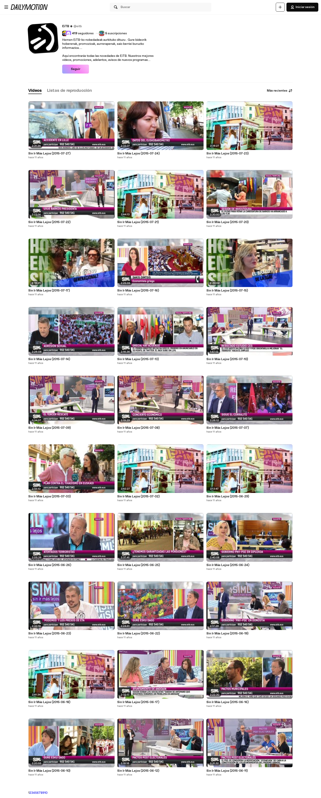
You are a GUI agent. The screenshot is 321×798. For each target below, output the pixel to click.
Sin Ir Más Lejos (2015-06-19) (227, 633)
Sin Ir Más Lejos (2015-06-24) (227, 565)
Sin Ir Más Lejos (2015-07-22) (49, 222)
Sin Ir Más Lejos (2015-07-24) (138, 153)
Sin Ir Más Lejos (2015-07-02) (138, 496)
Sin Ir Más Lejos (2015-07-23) (227, 153)
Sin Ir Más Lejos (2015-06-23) (49, 633)
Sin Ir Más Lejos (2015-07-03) (49, 496)
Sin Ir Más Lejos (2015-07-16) (138, 290)
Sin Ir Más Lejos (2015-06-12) (138, 771)
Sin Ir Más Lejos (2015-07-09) (49, 428)
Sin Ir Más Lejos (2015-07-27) (49, 153)
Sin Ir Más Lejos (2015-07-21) (138, 222)
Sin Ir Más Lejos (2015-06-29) (227, 496)
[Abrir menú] (6, 7)
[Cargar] (280, 7)
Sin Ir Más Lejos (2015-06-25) (138, 565)
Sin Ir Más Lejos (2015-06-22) (138, 633)
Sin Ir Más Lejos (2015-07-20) (227, 222)
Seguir (75, 69)
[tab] (35, 91)
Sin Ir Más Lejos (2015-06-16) (227, 702)
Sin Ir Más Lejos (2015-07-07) (227, 428)
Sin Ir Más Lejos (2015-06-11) (227, 771)
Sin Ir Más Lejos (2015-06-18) (49, 702)
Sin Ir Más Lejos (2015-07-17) (49, 290)
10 (45, 793)
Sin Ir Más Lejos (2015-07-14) (49, 359)
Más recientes (280, 90)
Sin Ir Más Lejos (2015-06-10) (49, 771)
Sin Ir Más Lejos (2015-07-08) (138, 428)
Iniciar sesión (302, 7)
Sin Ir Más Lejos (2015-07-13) (138, 359)
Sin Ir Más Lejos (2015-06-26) (49, 565)
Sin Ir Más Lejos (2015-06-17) (138, 702)
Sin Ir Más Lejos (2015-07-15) (227, 290)
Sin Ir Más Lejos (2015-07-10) (227, 359)
